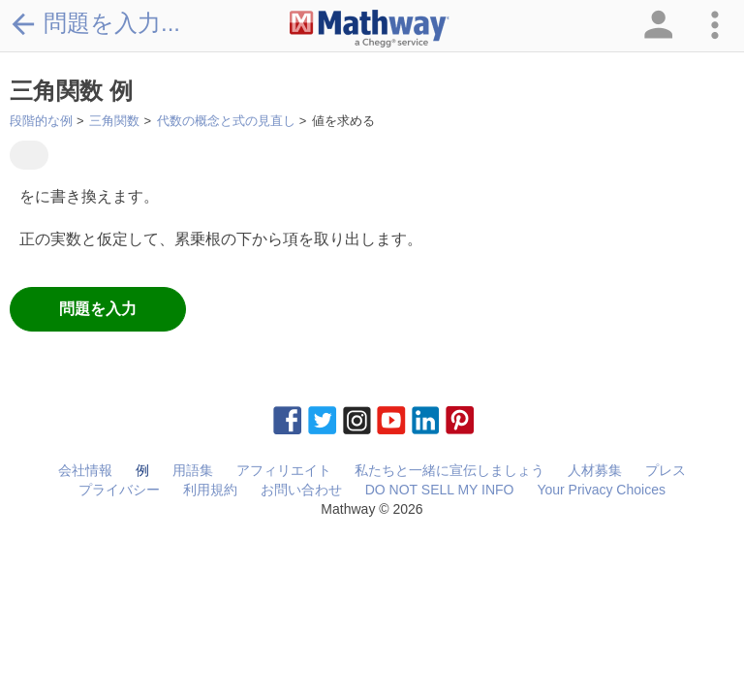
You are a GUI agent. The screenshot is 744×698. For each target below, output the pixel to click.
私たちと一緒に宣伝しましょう (449, 470)
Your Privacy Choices (601, 489)
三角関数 (114, 120)
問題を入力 (98, 309)
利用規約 (210, 489)
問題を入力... (95, 23)
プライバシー (119, 489)
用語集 (192, 470)
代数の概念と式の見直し (226, 120)
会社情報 (85, 470)
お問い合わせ (301, 489)
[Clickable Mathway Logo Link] (370, 29)
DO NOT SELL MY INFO (439, 489)
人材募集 (595, 470)
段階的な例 (41, 120)
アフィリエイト (283, 470)
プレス (665, 470)
